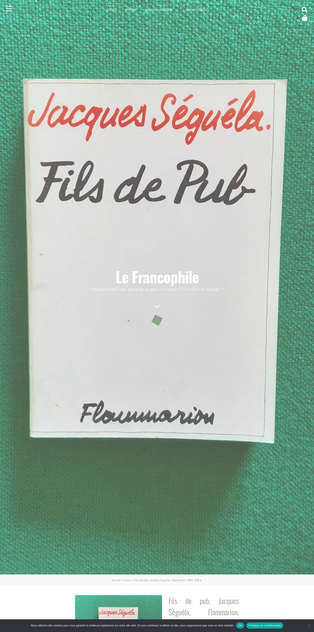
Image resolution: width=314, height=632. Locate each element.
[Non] (309, 625)
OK (240, 625)
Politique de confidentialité (264, 625)
